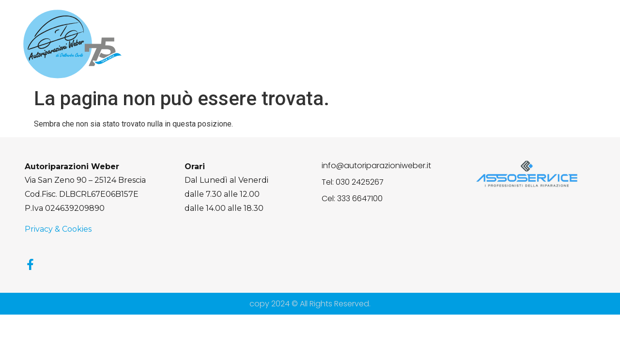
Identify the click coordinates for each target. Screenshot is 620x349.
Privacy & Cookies (58, 229)
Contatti (572, 44)
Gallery (479, 44)
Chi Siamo (294, 44)
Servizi (343, 44)
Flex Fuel (390, 44)
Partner (524, 44)
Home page (236, 44)
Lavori (436, 44)
